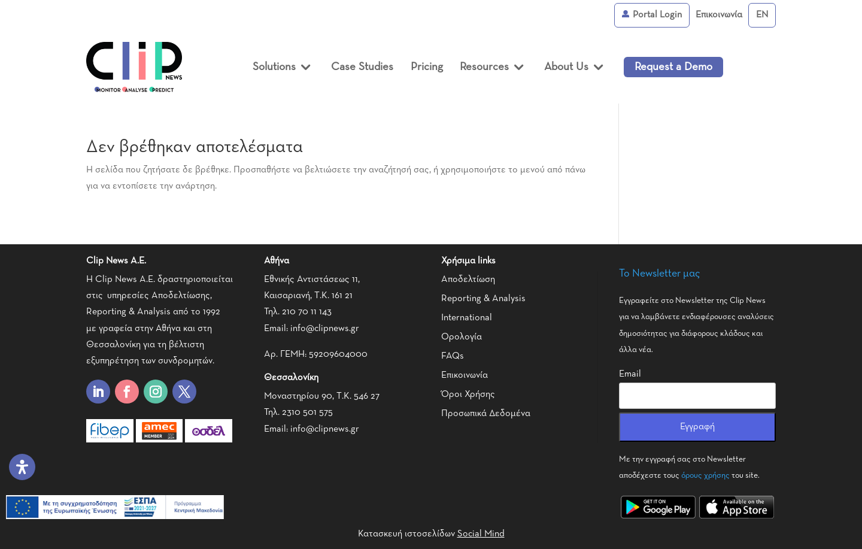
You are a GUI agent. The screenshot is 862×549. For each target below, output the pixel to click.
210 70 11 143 (307, 312)
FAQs (452, 356)
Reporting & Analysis (483, 299)
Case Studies (362, 66)
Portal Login (652, 15)
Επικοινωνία (719, 15)
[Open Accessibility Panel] (22, 467)
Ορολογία (461, 337)
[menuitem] (762, 15)
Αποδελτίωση (468, 279)
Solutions (274, 66)
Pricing (427, 66)
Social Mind (481, 534)
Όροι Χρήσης (468, 394)
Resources (484, 66)
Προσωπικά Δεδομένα (485, 413)
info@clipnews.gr (324, 328)
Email (630, 374)
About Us (566, 66)
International (466, 318)
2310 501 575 (307, 412)
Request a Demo (673, 66)
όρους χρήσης (705, 475)
